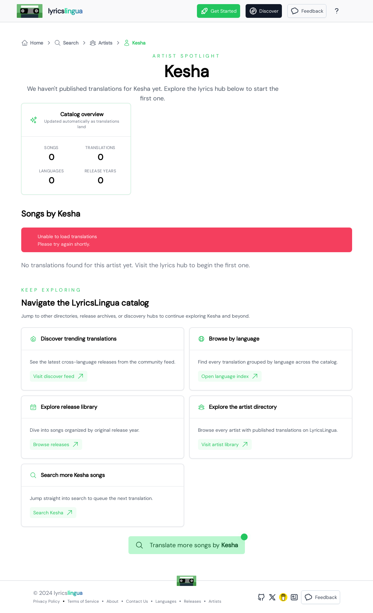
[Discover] (264, 11)
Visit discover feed (58, 376)
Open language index (229, 376)
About (113, 601)
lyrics (68, 593)
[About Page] (337, 11)
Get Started (218, 11)
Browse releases (56, 444)
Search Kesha (53, 512)
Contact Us (137, 601)
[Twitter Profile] (272, 597)
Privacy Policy (46, 601)
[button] (306, 11)
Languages (166, 601)
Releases (192, 601)
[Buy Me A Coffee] (283, 597)
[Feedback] (306, 11)
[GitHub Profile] (261, 597)
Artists (215, 601)
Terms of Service (83, 601)
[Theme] (349, 10)
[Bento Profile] (294, 597)
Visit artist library (224, 444)
